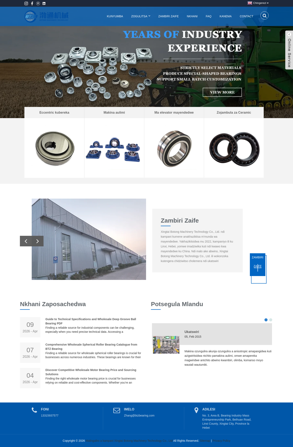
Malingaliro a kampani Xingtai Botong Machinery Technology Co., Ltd (129, 440)
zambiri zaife (257, 262)
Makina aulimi (114, 112)
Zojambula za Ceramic (234, 112)
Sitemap (205, 440)
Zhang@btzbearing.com (131, 415)
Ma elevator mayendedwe (174, 112)
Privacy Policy (221, 440)
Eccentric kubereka (54, 112)
